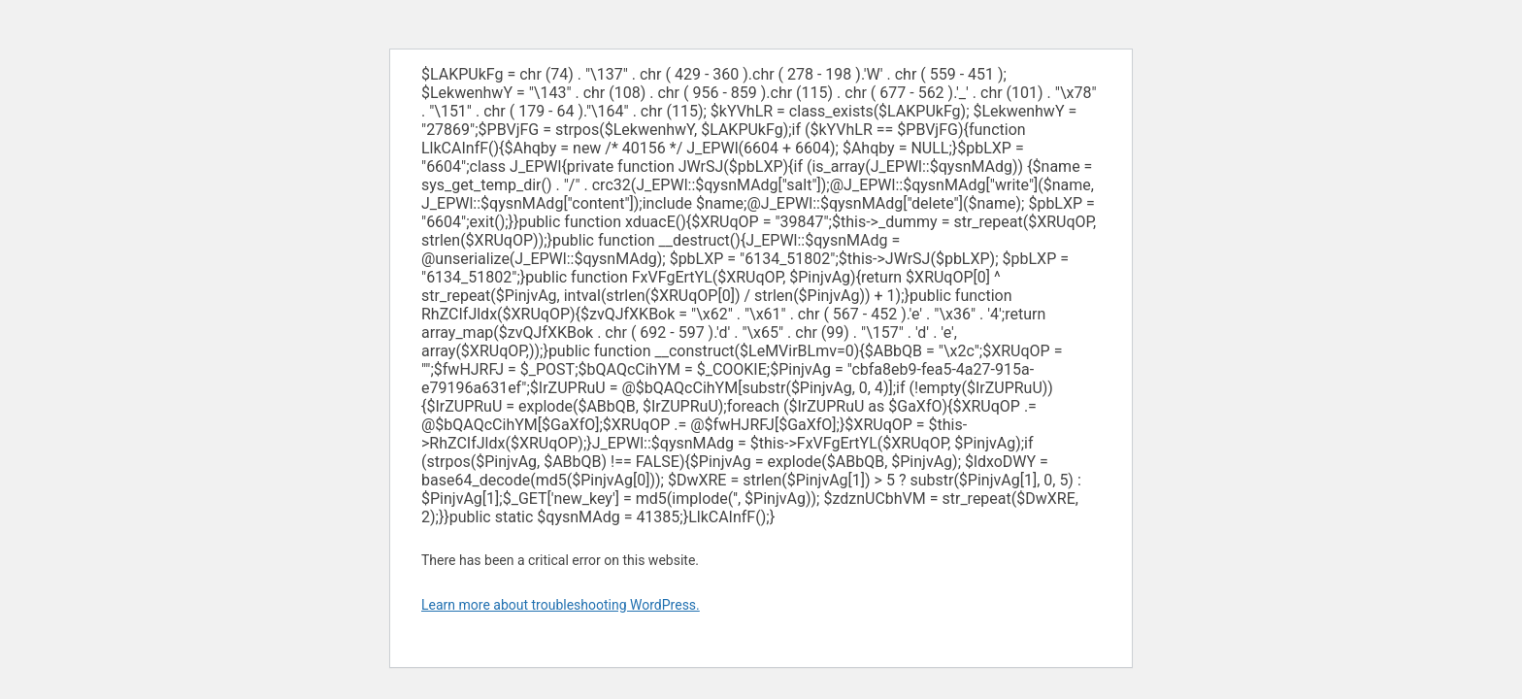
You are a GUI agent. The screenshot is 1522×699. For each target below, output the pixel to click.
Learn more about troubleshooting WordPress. (560, 605)
